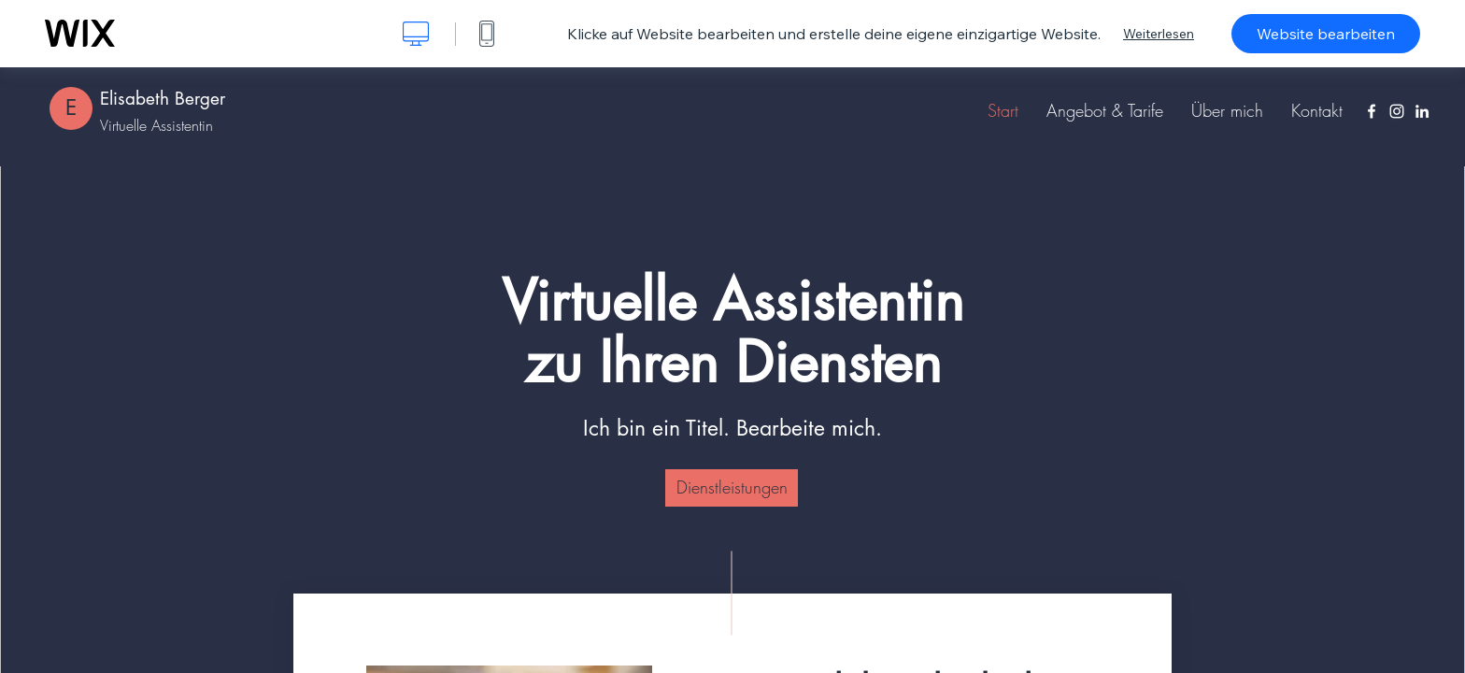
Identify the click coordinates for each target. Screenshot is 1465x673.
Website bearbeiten (1326, 33)
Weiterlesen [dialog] (1158, 33)
